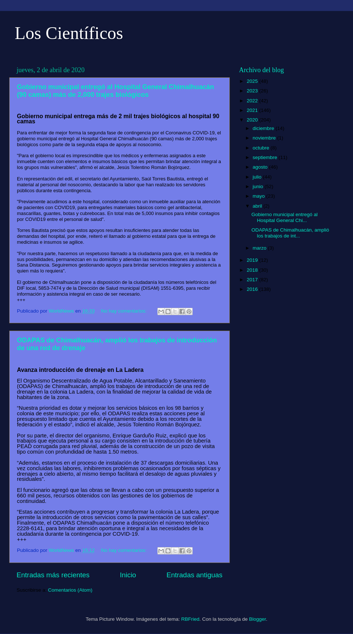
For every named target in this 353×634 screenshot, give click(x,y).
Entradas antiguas (194, 575)
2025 (253, 81)
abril (258, 206)
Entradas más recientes (53, 575)
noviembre (265, 138)
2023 (253, 91)
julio (258, 177)
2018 (253, 270)
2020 (253, 120)
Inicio (128, 575)
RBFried (190, 619)
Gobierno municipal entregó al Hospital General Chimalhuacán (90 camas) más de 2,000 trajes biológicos (115, 90)
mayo (259, 196)
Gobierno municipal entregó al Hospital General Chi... (285, 217)
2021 (253, 110)
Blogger (257, 619)
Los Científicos (69, 33)
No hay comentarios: (124, 311)
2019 (253, 260)
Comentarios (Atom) (70, 590)
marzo (260, 248)
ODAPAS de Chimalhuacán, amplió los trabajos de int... (290, 233)
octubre (262, 148)
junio (258, 186)
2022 (253, 100)
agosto (261, 167)
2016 (253, 289)
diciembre (264, 128)
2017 (253, 279)
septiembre (266, 157)
